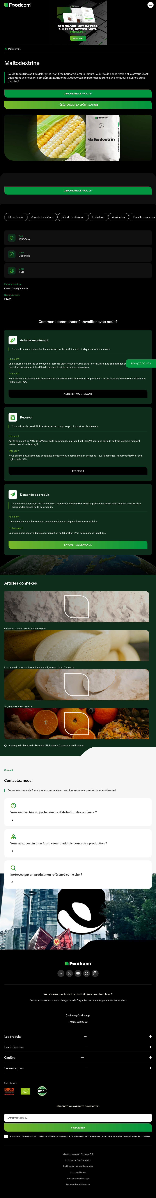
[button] (78, 812)
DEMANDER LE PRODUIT (78, 93)
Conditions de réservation (78, 1178)
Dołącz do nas (141, 363)
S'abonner (78, 1127)
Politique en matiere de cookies (78, 1166)
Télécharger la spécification (78, 104)
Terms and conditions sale (78, 1184)
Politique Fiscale (78, 1172)
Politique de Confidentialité (78, 1160)
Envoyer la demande (78, 544)
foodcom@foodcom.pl (78, 1015)
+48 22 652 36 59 (78, 1021)
